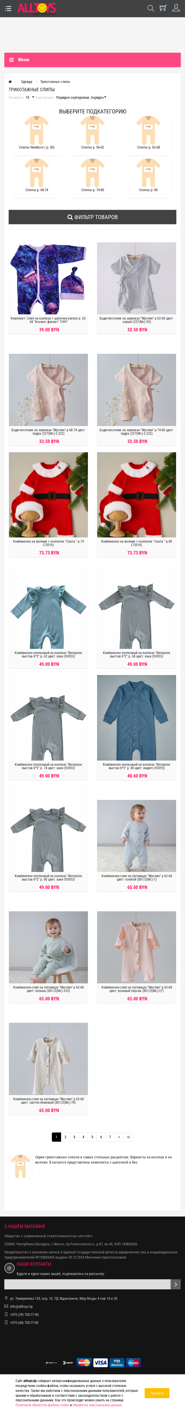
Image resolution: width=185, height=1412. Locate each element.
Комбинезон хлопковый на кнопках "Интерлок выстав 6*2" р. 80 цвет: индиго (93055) (136, 766)
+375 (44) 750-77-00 (24, 1322)
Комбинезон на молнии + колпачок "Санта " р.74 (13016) (48, 543)
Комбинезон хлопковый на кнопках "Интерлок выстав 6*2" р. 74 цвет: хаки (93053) (48, 766)
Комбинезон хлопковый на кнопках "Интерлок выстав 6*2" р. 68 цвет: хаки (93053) (136, 654)
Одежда (26, 82)
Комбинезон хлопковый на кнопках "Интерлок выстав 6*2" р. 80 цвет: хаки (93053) (48, 877)
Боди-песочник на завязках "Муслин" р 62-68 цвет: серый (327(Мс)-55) (136, 320)
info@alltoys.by (21, 1306)
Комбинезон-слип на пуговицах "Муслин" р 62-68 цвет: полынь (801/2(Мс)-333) (48, 989)
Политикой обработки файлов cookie (42, 1405)
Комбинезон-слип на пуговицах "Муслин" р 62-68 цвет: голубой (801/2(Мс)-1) (136, 877)
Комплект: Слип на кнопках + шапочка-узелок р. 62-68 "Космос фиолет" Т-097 (48, 320)
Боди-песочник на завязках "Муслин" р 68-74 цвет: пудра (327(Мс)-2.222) (48, 431)
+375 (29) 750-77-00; (24, 1314)
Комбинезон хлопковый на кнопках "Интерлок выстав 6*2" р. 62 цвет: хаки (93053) (48, 654)
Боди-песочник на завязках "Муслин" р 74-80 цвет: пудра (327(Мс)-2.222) (136, 431)
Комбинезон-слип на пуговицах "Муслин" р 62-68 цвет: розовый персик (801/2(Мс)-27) (136, 989)
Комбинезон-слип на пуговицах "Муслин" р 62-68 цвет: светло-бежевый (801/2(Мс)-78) (48, 1100)
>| (128, 1137)
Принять (157, 1393)
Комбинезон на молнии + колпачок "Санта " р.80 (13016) (136, 543)
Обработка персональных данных (97, 1405)
